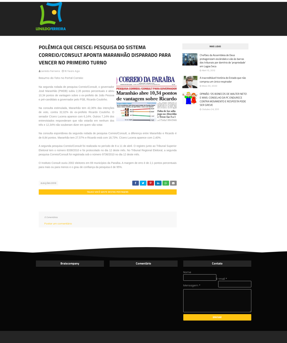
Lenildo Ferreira (50, 71)
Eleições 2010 (48, 183)
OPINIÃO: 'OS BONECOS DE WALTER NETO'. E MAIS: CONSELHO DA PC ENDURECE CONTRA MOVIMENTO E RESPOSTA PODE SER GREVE (223, 99)
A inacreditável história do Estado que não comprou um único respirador (223, 79)
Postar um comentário (58, 223)
